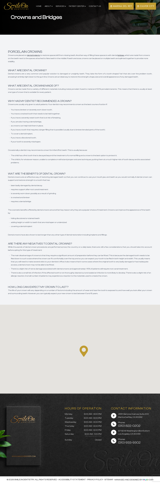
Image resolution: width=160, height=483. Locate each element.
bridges (121, 55)
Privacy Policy (95, 479)
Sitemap (108, 479)
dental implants (33, 55)
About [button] (48, 6)
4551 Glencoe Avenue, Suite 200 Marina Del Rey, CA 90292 (133, 415)
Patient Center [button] (77, 6)
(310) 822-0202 (129, 424)
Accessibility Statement (72, 479)
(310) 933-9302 (129, 441)
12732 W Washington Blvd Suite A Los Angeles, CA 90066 (134, 432)
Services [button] (61, 6)
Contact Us (95, 6)
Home (38, 6)
